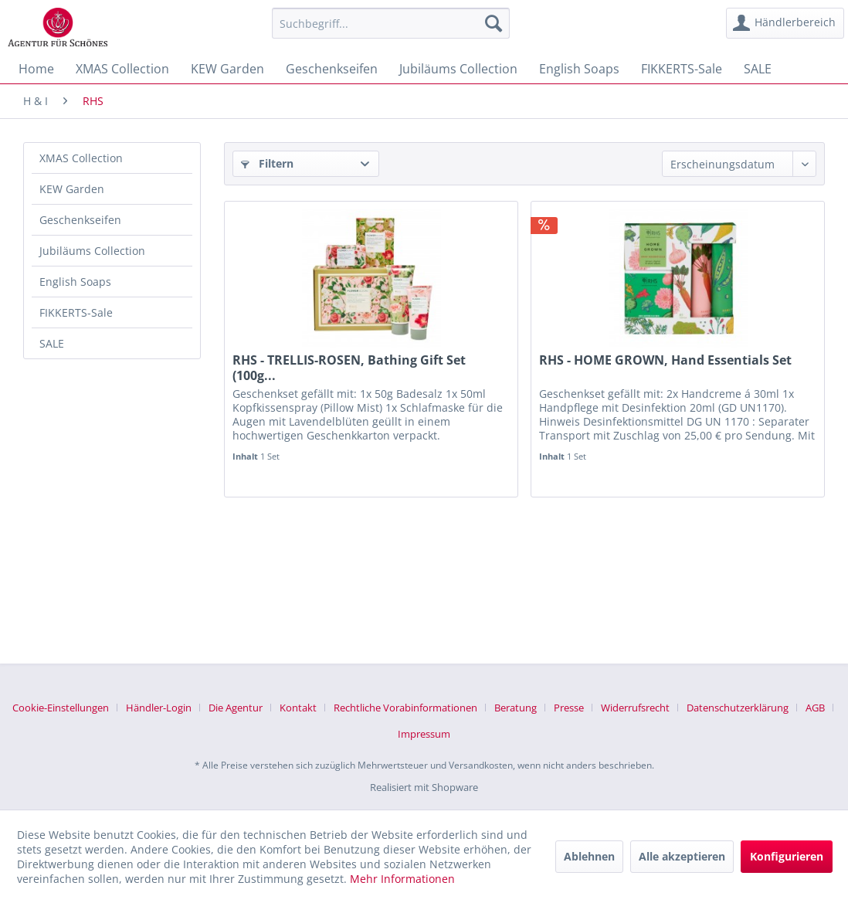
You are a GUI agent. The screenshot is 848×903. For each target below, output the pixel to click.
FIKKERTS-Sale (76, 312)
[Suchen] (493, 23)
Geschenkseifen (80, 219)
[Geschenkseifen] (331, 68)
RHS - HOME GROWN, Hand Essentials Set (665, 360)
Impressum (424, 734)
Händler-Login (159, 708)
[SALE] (757, 68)
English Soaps (75, 281)
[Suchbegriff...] (390, 23)
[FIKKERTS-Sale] (681, 68)
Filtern (267, 163)
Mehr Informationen (402, 878)
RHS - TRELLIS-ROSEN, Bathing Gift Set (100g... (349, 367)
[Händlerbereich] (785, 23)
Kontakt (298, 708)
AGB (815, 708)
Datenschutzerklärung (738, 708)
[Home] (36, 68)
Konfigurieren (786, 856)
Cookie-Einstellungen (60, 708)
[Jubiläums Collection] (458, 68)
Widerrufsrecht (635, 708)
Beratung (515, 708)
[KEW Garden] (227, 68)
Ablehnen (589, 856)
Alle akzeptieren (682, 856)
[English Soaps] (579, 68)
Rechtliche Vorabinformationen (405, 708)
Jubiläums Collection (92, 250)
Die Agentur (236, 708)
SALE (51, 343)
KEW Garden (71, 189)
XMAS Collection (81, 158)
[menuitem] (390, 23)
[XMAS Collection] (122, 68)
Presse (569, 708)
